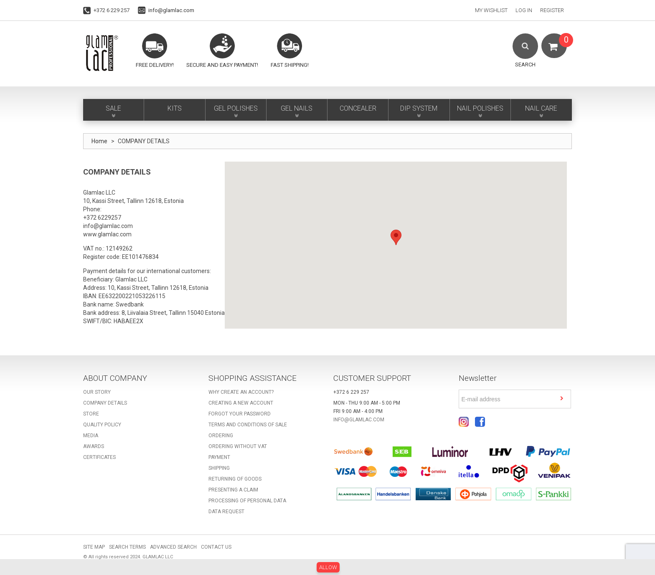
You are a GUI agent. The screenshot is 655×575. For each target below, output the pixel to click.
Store (91, 414)
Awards (93, 446)
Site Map (94, 547)
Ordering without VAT (237, 446)
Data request (226, 511)
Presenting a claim (233, 490)
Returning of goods (234, 479)
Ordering (220, 435)
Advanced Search (173, 547)
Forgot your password (239, 414)
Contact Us (216, 547)
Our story (97, 392)
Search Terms (127, 547)
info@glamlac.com (171, 10)
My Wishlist (491, 10)
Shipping (219, 468)
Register (552, 10)
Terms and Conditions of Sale (247, 425)
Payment (219, 457)
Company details (105, 403)
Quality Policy (102, 425)
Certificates (99, 457)
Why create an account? (241, 392)
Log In (523, 10)
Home (99, 141)
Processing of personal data (247, 501)
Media (90, 435)
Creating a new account (240, 403)
